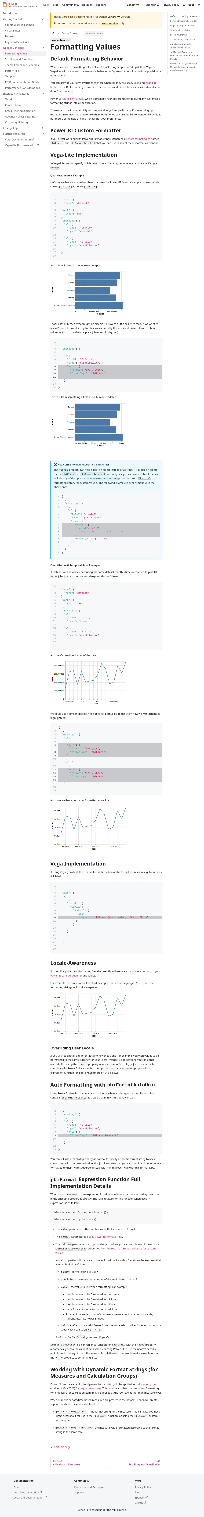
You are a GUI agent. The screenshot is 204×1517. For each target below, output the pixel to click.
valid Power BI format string (105, 1236)
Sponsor (152, 5)
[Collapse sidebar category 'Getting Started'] (42, 19)
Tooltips (10, 99)
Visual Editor (12, 30)
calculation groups (147, 1384)
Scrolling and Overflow (19, 59)
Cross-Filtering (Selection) (20, 111)
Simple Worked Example (20, 25)
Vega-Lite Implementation (182, 25)
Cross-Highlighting (16, 122)
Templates (11, 76)
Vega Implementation (180, 30)
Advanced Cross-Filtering (20, 116)
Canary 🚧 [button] (133, 5)
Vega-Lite (151, 83)
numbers (107, 87)
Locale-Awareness (178, 34)
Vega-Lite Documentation (22, 145)
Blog (55, 5)
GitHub (188, 5)
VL (136, 1064)
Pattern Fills (12, 70)
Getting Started (12, 19)
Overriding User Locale (184, 39)
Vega (136, 83)
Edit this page (60, 1447)
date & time (126, 87)
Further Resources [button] (14, 134)
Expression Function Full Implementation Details (184, 55)
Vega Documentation (19, 139)
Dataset (10, 36)
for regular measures (88, 1388)
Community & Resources (77, 5)
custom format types (137, 139)
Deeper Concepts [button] (13, 48)
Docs (46, 5)
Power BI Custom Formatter (183, 20)
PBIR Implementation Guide (22, 82)
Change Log (10, 128)
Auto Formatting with (180, 46)
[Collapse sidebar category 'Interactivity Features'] (42, 93)
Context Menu (13, 105)
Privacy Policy (171, 5)
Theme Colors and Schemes (22, 65)
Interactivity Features (16, 93)
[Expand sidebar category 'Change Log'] (42, 128)
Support (101, 5)
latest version (109, 23)
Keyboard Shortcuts (17, 42)
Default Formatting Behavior (183, 16)
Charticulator (64, 91)
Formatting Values (16, 53)
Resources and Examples (89, 1487)
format (125, 872)
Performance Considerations (22, 88)
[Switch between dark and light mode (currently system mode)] (198, 4)
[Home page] (53, 33)
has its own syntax (73, 98)
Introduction (10, 13)
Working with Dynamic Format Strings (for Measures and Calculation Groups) (184, 67)
